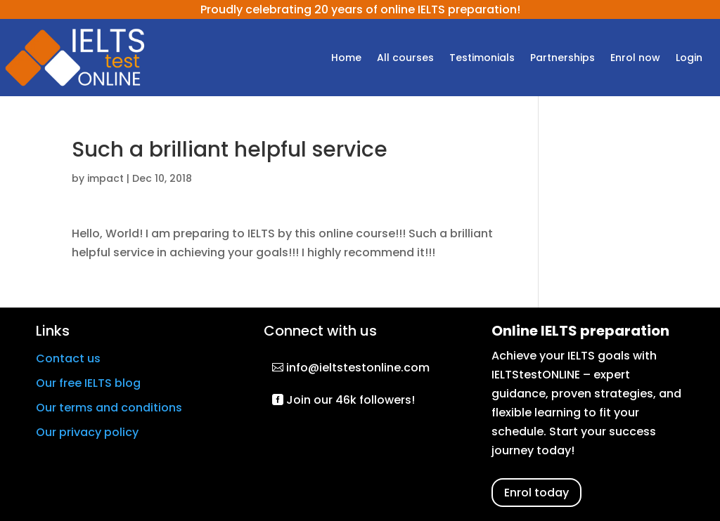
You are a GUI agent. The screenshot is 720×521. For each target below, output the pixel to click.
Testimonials (482, 59)
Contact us (68, 358)
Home (346, 59)
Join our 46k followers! (350, 400)
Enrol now (635, 59)
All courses (405, 59)
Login (689, 59)
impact (105, 178)
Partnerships (562, 59)
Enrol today (536, 492)
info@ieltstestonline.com (358, 368)
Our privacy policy (87, 432)
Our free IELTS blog (88, 383)
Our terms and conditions (109, 408)
